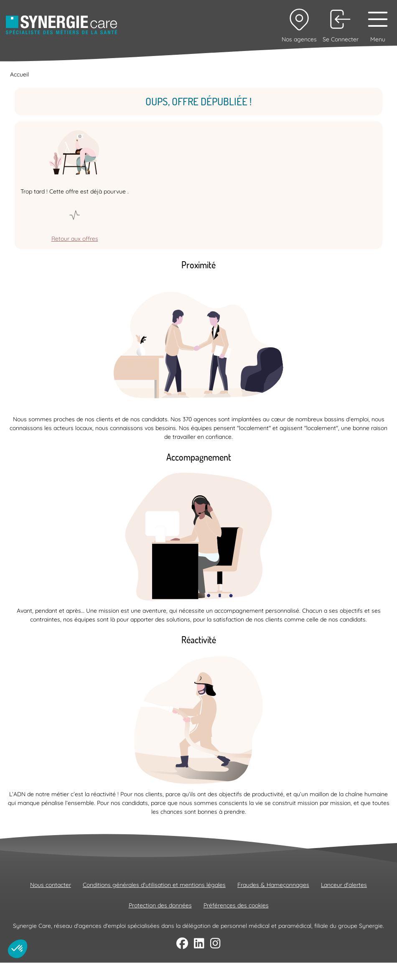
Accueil (19, 74)
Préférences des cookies (236, 905)
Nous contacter (50, 885)
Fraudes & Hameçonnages (273, 885)
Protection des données (160, 905)
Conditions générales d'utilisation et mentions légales (154, 885)
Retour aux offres (74, 238)
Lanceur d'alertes (344, 885)
